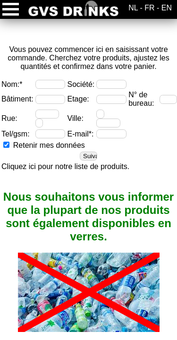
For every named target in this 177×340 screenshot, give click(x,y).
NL (133, 8)
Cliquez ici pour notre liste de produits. (65, 166)
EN (166, 8)
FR (149, 8)
